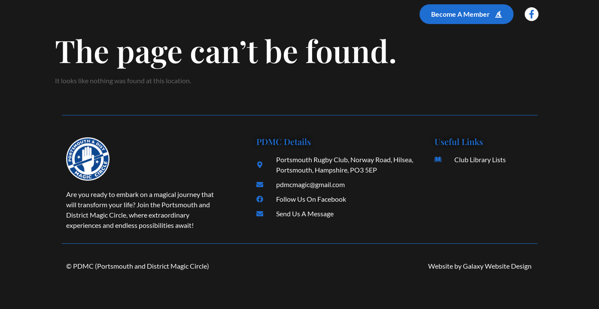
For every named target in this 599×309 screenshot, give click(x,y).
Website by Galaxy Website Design (480, 266)
